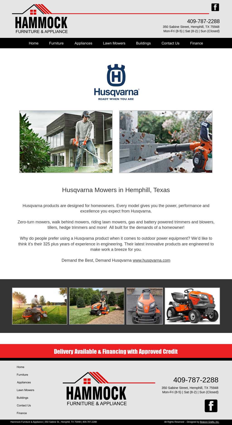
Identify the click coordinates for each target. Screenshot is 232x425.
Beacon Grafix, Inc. (209, 422)
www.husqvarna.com (151, 260)
